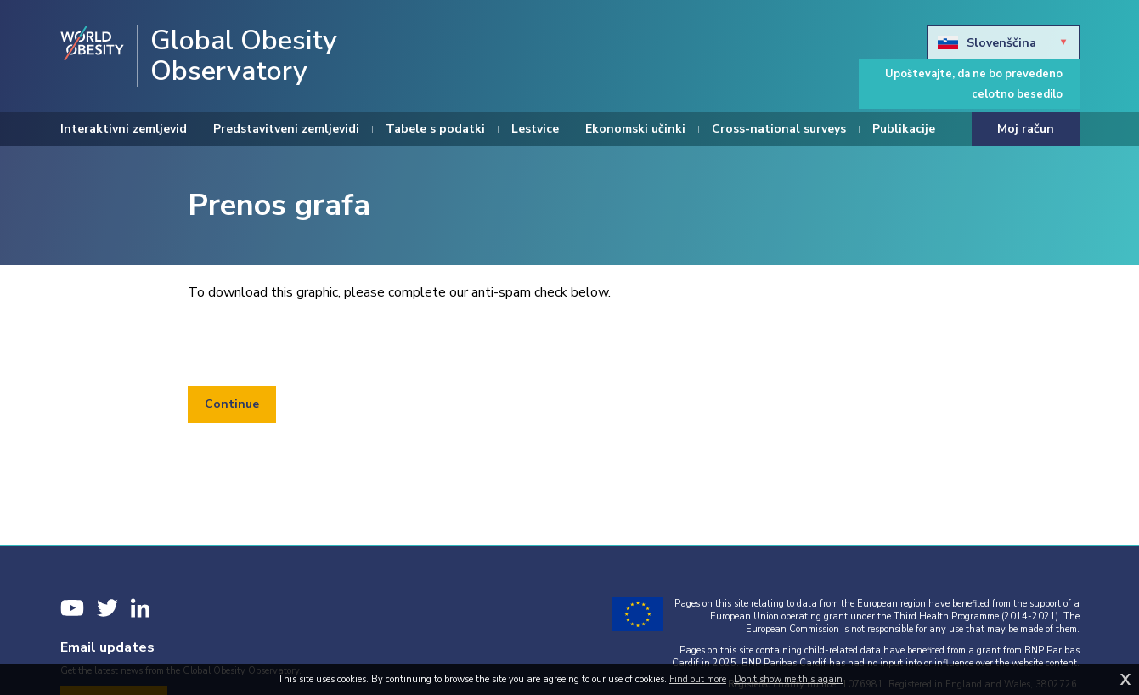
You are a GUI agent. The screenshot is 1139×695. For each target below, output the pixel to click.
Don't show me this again (788, 679)
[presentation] (317, 344)
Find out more (697, 679)
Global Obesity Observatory (243, 56)
